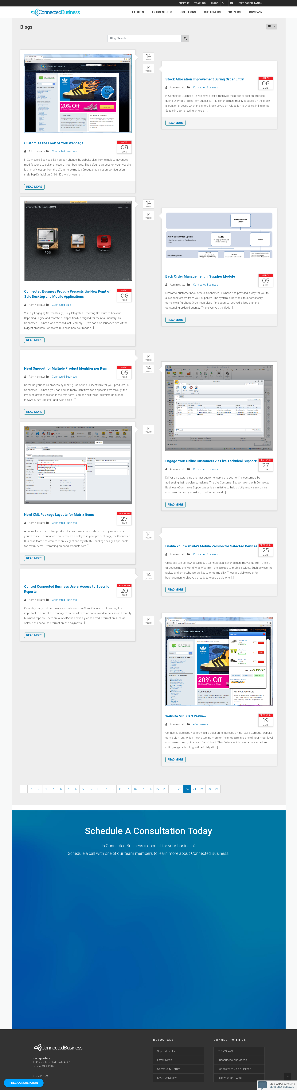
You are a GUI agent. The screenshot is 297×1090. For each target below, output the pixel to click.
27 (216, 789)
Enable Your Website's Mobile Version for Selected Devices (211, 546)
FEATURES (137, 12)
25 (201, 789)
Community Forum (168, 1069)
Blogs (218, 3)
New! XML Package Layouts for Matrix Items (59, 515)
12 (105, 789)
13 (112, 789)
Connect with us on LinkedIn (234, 1069)
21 (172, 789)
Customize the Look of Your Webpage (53, 143)
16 (135, 789)
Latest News (164, 1060)
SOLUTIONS (188, 12)
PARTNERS (234, 12)
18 (149, 789)
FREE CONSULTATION (250, 3)
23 (187, 789)
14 (120, 789)
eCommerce (200, 724)
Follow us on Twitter (229, 1078)
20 (164, 789)
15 (127, 789)
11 (98, 789)
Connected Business (64, 151)
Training (203, 3)
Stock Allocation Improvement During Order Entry (204, 79)
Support (187, 3)
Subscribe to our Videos (232, 1060)
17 (142, 789)
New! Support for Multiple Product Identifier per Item (65, 368)
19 (157, 789)
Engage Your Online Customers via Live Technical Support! (211, 461)
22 (179, 789)
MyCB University (167, 1078)
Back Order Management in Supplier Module (200, 276)
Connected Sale (61, 304)
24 (194, 789)
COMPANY (255, 12)
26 (209, 789)
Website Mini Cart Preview (185, 716)
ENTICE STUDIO (162, 12)
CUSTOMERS (212, 12)
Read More (34, 186)
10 (90, 789)
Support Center (166, 1051)
